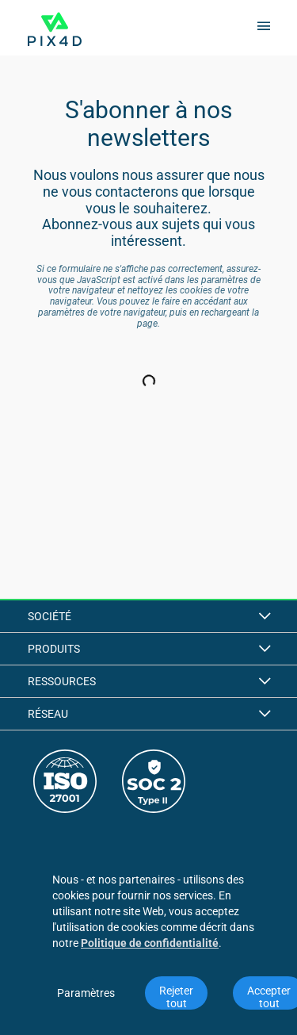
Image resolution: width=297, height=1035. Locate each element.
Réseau (149, 713)
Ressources (149, 681)
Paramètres (86, 993)
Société (149, 616)
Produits (149, 648)
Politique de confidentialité (150, 943)
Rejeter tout (177, 997)
